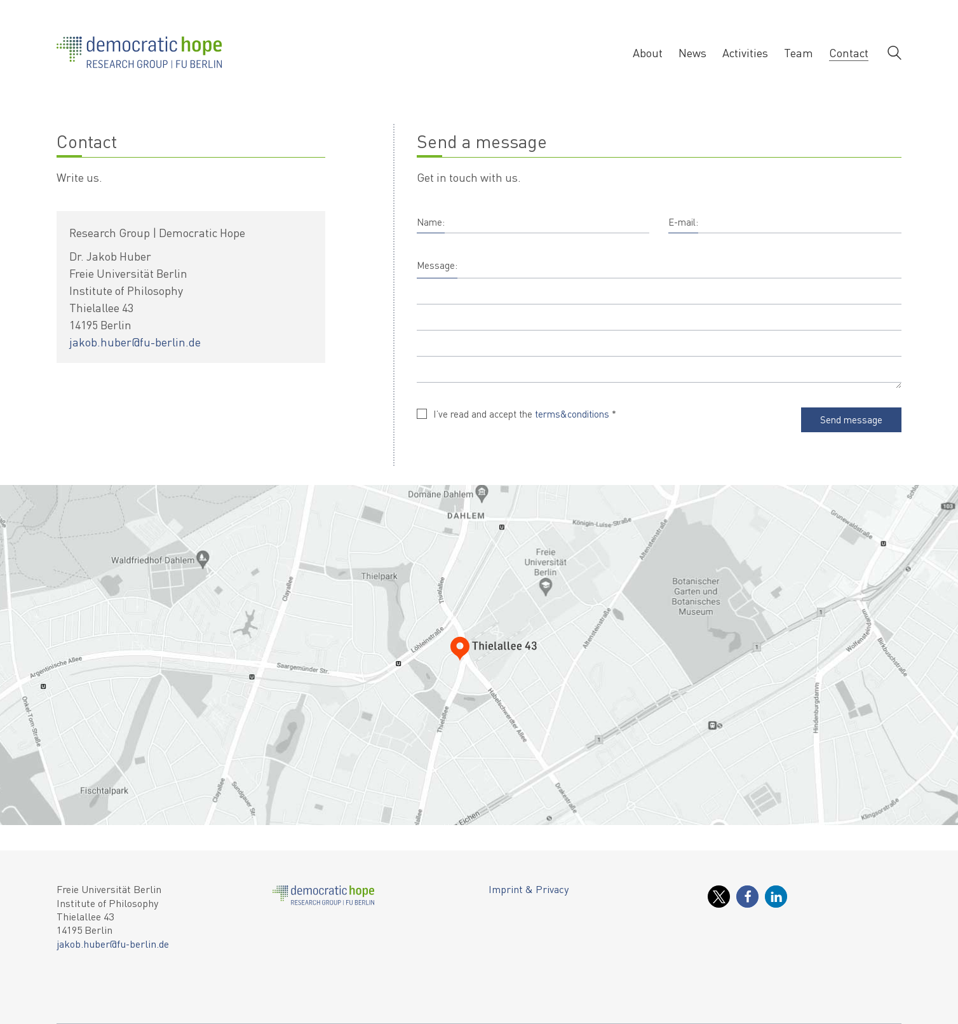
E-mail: (683, 221)
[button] (719, 896)
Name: (431, 221)
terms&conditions (572, 413)
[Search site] (894, 54)
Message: (437, 265)
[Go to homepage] (139, 52)
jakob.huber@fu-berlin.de (135, 341)
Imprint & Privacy (529, 889)
